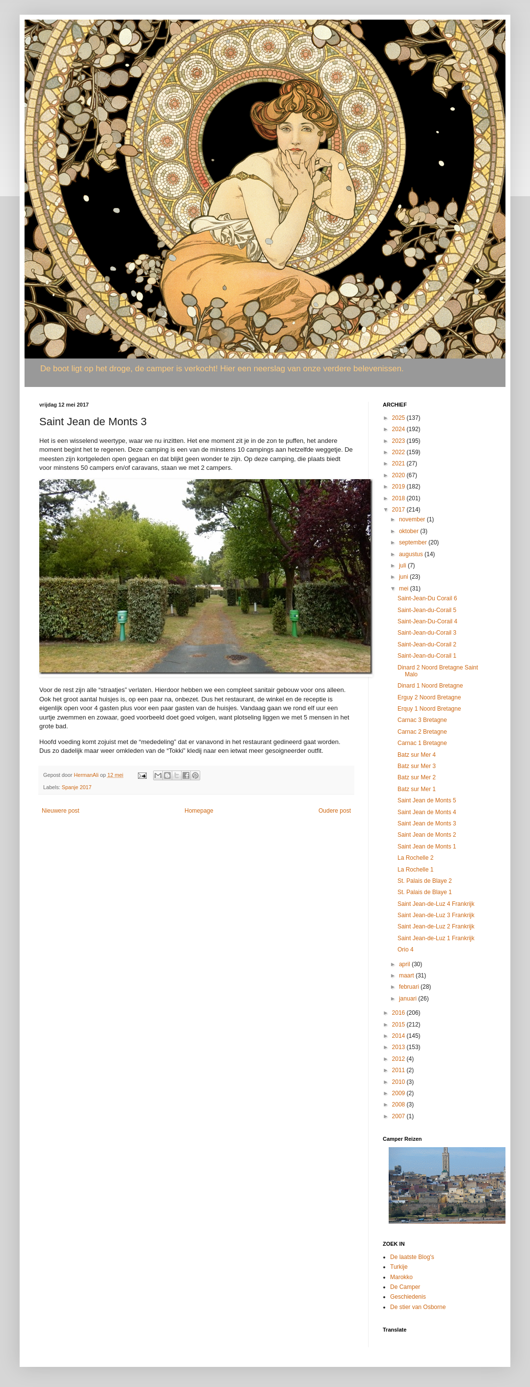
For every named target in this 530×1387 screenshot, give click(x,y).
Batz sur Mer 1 (417, 789)
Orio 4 (406, 949)
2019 (399, 486)
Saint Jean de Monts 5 (427, 800)
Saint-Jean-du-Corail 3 (427, 632)
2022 (399, 452)
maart (407, 975)
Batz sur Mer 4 (417, 754)
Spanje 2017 (77, 787)
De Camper (405, 1287)
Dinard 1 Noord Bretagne (430, 685)
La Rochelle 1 (415, 869)
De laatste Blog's (412, 1257)
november (413, 519)
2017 (399, 509)
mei (404, 588)
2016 (399, 1012)
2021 (399, 463)
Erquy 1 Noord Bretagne (429, 708)
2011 (399, 1070)
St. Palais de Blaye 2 (425, 880)
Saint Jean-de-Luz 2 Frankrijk (436, 926)
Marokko (401, 1277)
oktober (409, 531)
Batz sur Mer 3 (417, 766)
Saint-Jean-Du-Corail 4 (427, 621)
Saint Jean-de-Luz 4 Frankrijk (436, 903)
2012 (399, 1058)
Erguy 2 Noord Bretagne (429, 697)
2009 (399, 1093)
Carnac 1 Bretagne (422, 743)
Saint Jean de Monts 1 (427, 846)
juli (403, 565)
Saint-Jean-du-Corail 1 (427, 655)
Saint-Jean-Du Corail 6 (427, 598)
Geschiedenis (408, 1296)
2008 (399, 1104)
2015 (399, 1024)
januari (408, 998)
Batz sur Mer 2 (417, 777)
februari (410, 986)
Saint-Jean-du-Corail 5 (427, 610)
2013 (399, 1047)
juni (404, 576)
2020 (399, 475)
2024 (399, 429)
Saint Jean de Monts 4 (427, 812)
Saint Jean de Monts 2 (427, 834)
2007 (399, 1116)
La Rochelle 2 (415, 857)
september (413, 542)
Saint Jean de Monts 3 (427, 823)
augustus (411, 554)
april (405, 964)
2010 (399, 1082)
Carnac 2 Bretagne (422, 731)
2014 (399, 1035)
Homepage (199, 810)
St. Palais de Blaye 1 (425, 892)
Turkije (399, 1266)
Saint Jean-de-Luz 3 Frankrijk (436, 915)
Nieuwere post (61, 810)
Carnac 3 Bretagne (422, 720)
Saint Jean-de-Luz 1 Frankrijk (436, 938)
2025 (399, 417)
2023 (399, 440)
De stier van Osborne (418, 1307)
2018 (399, 498)
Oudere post (334, 810)
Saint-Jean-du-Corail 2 (427, 644)
